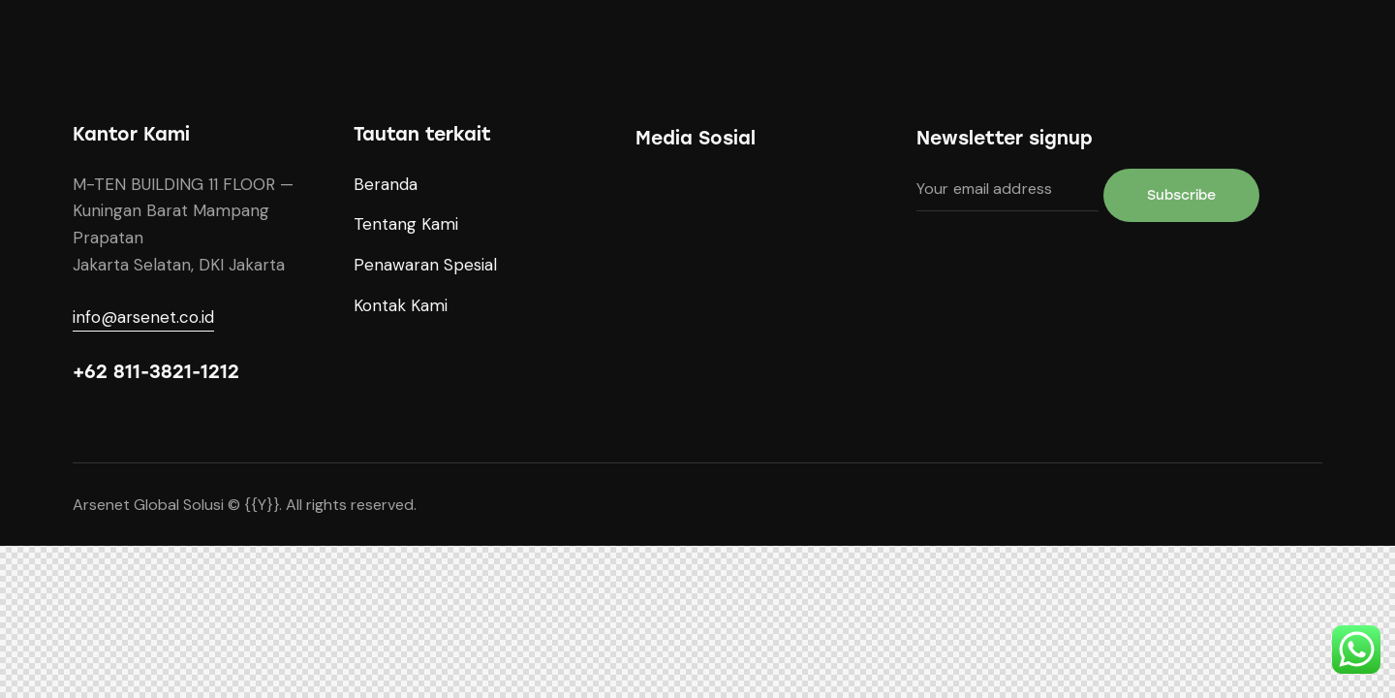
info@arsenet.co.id (143, 317)
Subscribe (1181, 195)
